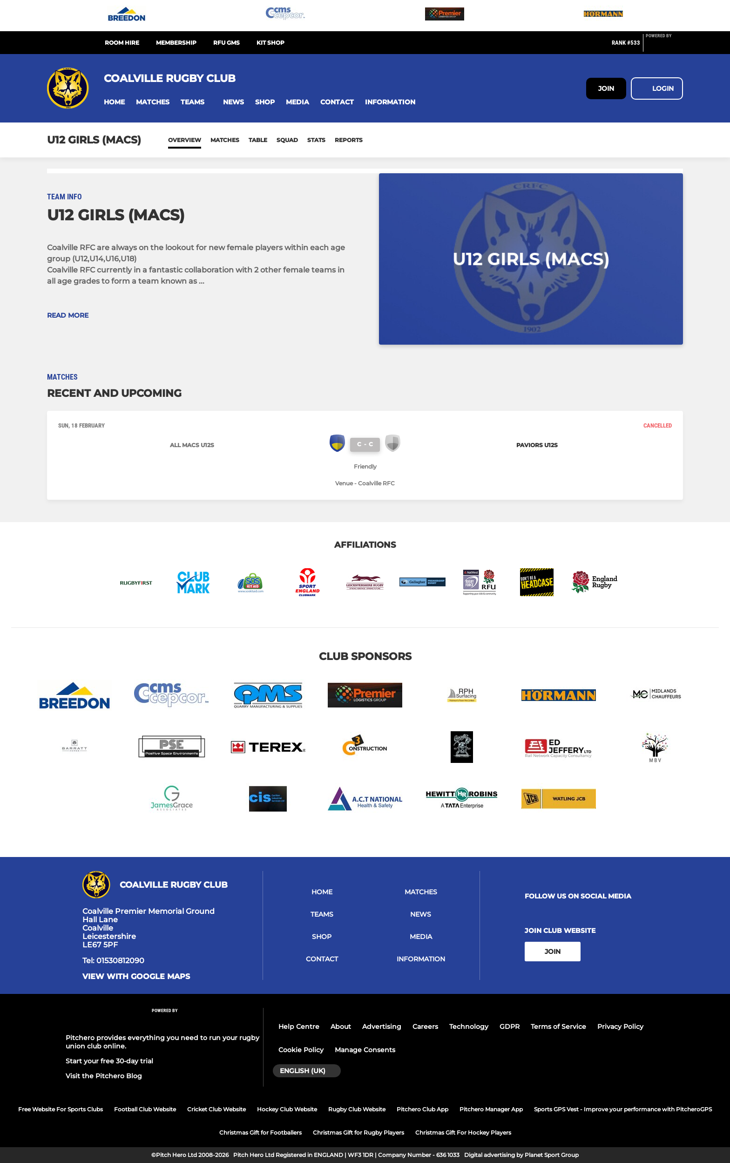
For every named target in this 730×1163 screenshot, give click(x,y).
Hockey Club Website (287, 1109)
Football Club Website (145, 1109)
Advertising (381, 1026)
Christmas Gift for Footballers (260, 1132)
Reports (349, 139)
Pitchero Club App (422, 1109)
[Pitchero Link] (664, 46)
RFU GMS (226, 42)
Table (258, 139)
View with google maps (136, 976)
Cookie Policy (301, 1050)
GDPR (510, 1026)
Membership (176, 42)
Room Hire (122, 42)
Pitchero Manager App (491, 1109)
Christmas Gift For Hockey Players (463, 1132)
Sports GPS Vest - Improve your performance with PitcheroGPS (623, 1109)
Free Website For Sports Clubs (60, 1109)
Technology (468, 1026)
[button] (114, 102)
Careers (425, 1026)
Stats (316, 139)
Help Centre (298, 1026)
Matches (224, 139)
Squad (287, 139)
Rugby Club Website (356, 1109)
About (341, 1026)
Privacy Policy (620, 1026)
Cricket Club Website (216, 1109)
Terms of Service (558, 1026)
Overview (184, 139)
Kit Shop (270, 42)
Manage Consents (365, 1050)
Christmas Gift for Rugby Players (358, 1132)
